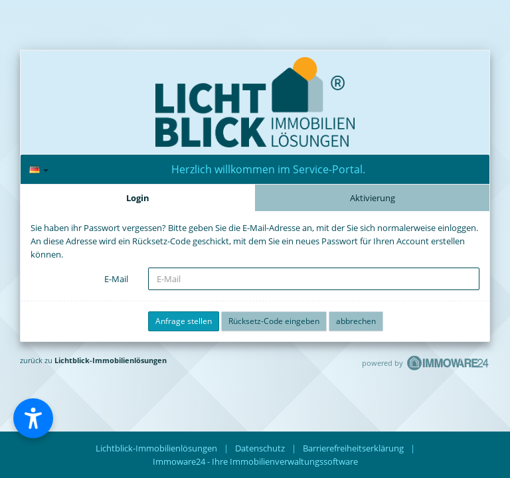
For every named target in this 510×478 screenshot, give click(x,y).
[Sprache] (39, 170)
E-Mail (116, 279)
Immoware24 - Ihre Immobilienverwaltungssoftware (255, 461)
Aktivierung (372, 198)
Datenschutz (260, 448)
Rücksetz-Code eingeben (273, 321)
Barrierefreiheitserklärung (353, 448)
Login (137, 198)
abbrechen (356, 321)
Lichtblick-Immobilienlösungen (110, 360)
